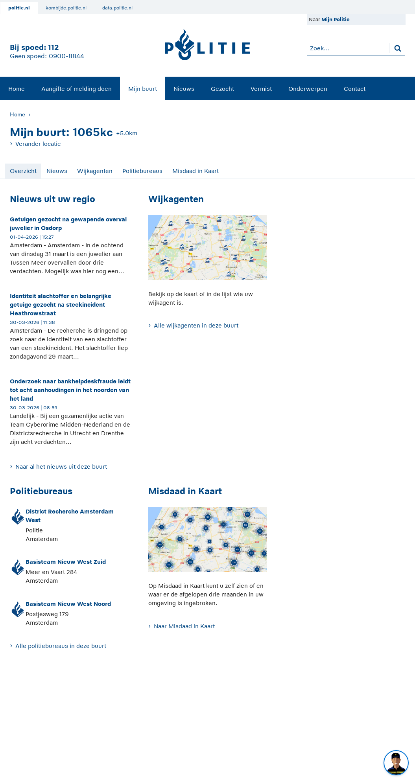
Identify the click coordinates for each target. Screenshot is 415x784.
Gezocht (222, 88)
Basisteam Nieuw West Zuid (66, 561)
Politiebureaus (142, 171)
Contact (354, 88)
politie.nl (19, 8)
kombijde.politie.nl (66, 8)
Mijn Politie (335, 19)
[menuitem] (16, 88)
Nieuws (183, 88)
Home (16, 88)
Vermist (261, 88)
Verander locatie (38, 143)
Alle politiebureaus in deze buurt (60, 646)
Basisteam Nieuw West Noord (68, 603)
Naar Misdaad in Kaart (184, 626)
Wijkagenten (95, 171)
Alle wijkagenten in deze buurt (196, 325)
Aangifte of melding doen (76, 88)
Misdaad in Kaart (195, 171)
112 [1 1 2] (53, 47)
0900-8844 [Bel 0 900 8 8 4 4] (66, 56)
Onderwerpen (307, 88)
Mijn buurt (142, 88)
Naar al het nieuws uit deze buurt (61, 466)
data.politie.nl (117, 8)
